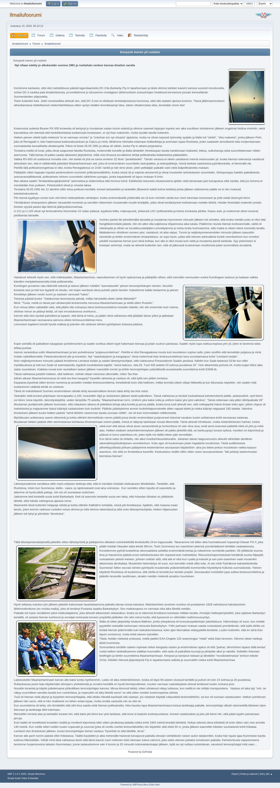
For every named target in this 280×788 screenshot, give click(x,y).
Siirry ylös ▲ (266, 774)
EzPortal (147, 751)
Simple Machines (36, 774)
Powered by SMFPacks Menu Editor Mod (140, 785)
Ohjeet (234, 774)
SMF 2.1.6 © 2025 (16, 774)
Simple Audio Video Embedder (23, 778)
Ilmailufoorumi (25, 15)
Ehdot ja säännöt (249, 774)
